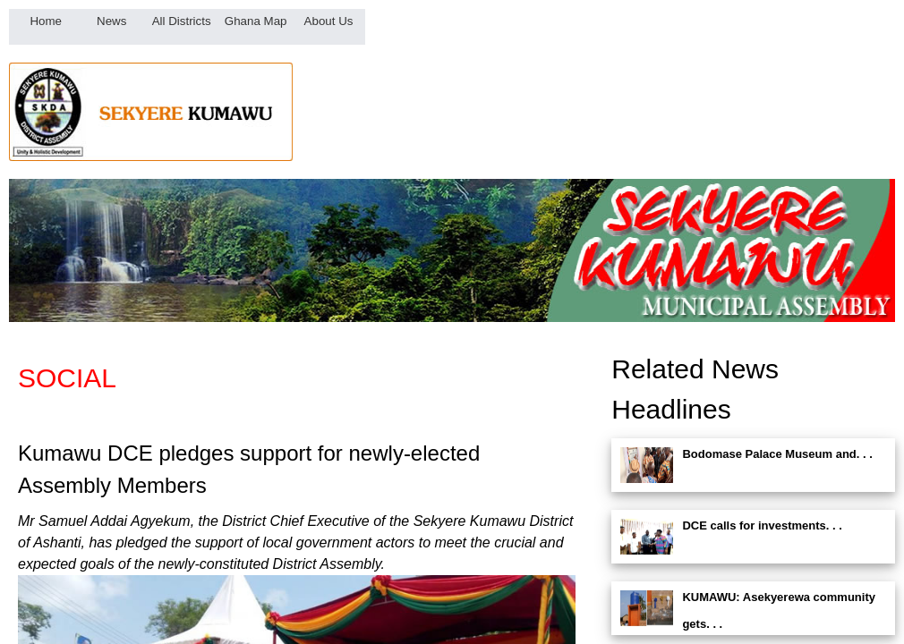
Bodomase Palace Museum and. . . (777, 454)
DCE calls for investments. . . (761, 525)
